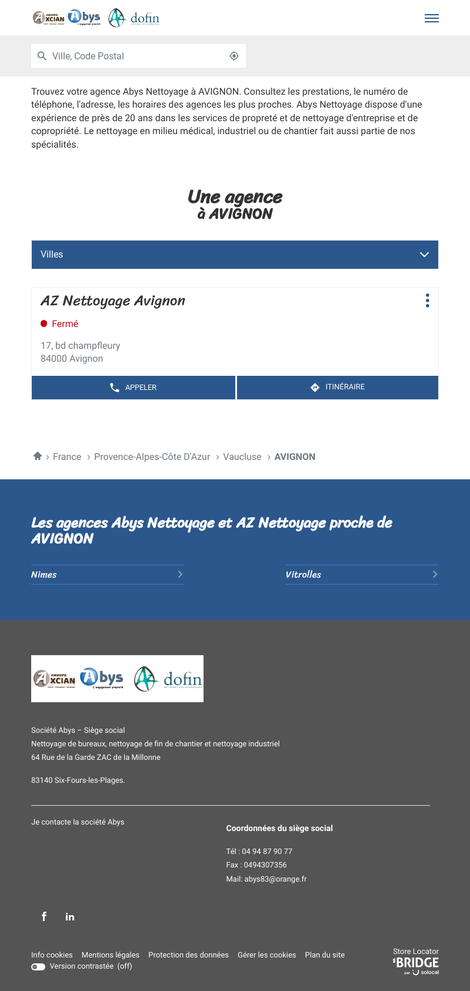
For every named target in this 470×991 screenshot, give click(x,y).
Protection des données (188, 955)
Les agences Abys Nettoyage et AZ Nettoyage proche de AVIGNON (211, 530)
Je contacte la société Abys (77, 822)
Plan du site (325, 955)
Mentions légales (110, 955)
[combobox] (137, 56)
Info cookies (52, 955)
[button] (432, 18)
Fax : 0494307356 (256, 865)
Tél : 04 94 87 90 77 (259, 852)
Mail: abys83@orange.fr (266, 879)
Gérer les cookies (267, 955)
